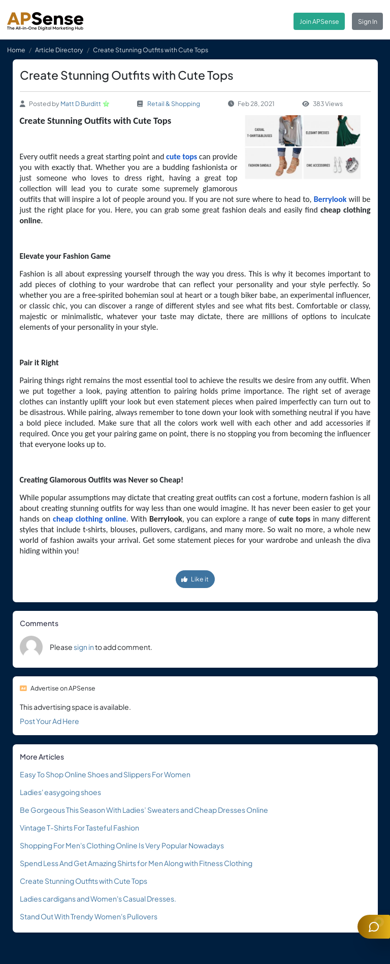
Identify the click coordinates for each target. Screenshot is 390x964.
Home (16, 50)
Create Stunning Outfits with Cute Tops (83, 880)
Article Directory (59, 50)
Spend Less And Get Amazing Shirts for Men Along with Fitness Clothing (136, 863)
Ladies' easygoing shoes (60, 792)
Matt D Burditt (80, 103)
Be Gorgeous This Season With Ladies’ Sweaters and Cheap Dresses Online (144, 809)
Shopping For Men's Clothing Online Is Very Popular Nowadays (122, 845)
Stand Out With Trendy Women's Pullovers (88, 916)
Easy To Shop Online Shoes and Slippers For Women (105, 774)
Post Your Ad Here (49, 721)
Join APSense (319, 21)
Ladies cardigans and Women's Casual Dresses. (98, 898)
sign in (84, 646)
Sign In (367, 21)
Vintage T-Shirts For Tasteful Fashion (79, 827)
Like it (195, 579)
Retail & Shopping (173, 103)
